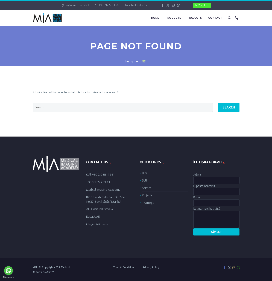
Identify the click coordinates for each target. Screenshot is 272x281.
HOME (155, 17)
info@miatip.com (138, 5)
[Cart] (238, 18)
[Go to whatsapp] (8, 270)
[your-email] (216, 191)
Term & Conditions (124, 267)
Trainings (148, 203)
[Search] (229, 18)
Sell (144, 180)
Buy (144, 173)
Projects (147, 195)
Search (229, 107)
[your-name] (216, 180)
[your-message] (216, 219)
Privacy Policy (151, 267)
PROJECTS (195, 17)
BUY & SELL (201, 5)
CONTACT (215, 17)
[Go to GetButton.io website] (8, 277)
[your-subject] (216, 203)
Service (146, 188)
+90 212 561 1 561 (109, 5)
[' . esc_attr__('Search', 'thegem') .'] (123, 107)
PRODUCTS (173, 17)
